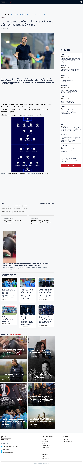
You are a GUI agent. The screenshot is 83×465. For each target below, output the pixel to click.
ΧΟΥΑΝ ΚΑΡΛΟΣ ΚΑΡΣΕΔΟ (19, 211)
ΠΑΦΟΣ (7, 14)
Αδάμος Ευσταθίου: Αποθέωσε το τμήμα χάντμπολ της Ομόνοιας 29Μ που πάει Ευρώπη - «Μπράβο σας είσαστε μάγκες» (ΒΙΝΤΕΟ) (41, 398)
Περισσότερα (71, 165)
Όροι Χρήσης (66, 439)
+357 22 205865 (6, 449)
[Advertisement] (27, 191)
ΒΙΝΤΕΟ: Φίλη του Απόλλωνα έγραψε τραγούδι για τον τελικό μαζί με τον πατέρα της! (41, 352)
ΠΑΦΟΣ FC (26, 208)
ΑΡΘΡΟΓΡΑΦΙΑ (45, 447)
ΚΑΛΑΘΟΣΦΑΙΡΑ (41, 2)
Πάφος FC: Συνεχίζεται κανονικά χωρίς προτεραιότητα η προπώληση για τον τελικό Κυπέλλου (27, 320)
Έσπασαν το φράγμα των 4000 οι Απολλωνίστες (12, 221)
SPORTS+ (75, 2)
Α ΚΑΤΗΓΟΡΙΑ (64, 145)
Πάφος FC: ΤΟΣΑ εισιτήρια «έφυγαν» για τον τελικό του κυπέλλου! (8, 319)
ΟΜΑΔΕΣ (59, 2)
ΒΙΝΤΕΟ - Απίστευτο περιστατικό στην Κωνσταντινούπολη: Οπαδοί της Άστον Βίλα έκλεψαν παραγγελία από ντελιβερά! (26, 264)
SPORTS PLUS (64, 134)
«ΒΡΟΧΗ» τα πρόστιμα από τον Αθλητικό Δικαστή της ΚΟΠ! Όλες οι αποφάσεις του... (69, 150)
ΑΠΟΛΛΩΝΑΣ (63, 65)
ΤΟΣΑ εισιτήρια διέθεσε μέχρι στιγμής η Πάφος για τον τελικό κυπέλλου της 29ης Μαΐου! (45, 320)
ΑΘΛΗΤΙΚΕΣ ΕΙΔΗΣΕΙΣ (16, 205)
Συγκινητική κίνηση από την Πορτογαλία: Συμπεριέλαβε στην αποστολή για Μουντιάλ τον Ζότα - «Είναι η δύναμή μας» (41, 375)
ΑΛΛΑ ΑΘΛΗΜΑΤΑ (51, 2)
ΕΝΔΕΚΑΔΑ (25, 205)
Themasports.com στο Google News (17, 173)
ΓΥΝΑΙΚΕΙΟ (63, 75)
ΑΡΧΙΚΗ (44, 439)
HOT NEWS (44, 452)
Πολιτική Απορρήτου (67, 441)
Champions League (6, 205)
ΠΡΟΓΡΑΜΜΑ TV (67, 2)
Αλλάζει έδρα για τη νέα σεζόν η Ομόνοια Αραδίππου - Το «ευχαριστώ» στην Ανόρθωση (70, 160)
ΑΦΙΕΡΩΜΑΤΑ (45, 454)
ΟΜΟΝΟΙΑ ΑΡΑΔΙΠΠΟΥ (66, 155)
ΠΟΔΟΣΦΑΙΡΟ (33, 2)
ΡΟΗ (65, 50)
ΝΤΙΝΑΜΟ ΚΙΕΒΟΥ (17, 208)
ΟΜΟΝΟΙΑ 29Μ (64, 106)
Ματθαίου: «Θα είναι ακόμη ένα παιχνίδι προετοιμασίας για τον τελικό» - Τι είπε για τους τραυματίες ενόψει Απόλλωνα (45, 293)
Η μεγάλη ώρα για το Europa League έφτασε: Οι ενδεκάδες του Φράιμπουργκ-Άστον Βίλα (13, 399)
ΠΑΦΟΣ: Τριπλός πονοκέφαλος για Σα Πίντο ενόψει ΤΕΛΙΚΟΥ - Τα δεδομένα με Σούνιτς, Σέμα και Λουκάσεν (9, 293)
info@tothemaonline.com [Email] (8, 452)
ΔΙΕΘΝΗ (62, 54)
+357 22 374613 (6, 451)
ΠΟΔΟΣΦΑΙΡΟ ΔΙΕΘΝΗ (6, 211)
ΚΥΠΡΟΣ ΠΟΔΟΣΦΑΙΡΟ (6, 208)
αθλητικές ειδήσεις (44, 173)
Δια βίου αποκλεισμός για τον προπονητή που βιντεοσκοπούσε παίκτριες (13, 375)
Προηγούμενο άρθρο (8, 218)
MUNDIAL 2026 (64, 85)
